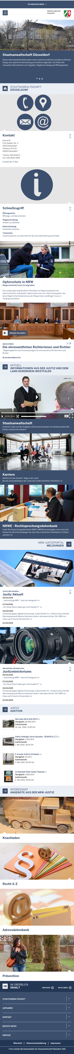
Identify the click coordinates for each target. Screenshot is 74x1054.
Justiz (14, 708)
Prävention (11, 976)
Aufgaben (8, 1008)
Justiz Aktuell (13, 593)
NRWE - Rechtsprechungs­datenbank (30, 526)
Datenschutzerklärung (36, 1043)
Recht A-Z (10, 884)
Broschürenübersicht (11, 357)
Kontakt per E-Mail (10, 162)
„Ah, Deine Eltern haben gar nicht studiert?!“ (21, 607)
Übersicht (17, 1043)
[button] (37, 79)
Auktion (16, 711)
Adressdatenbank (16, 930)
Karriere (9, 475)
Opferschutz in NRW (18, 282)
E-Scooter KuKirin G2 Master (27, 754)
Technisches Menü (36, 4)
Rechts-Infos (10, 1026)
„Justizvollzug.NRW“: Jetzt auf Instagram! (20, 600)
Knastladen (11, 838)
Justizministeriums (17, 670)
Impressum (56, 1043)
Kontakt (9, 135)
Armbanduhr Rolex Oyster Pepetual (29, 772)
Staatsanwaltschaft (14, 999)
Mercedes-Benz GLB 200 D (26, 719)
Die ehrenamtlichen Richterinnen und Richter (37, 346)
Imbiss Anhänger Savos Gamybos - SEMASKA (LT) (36, 737)
